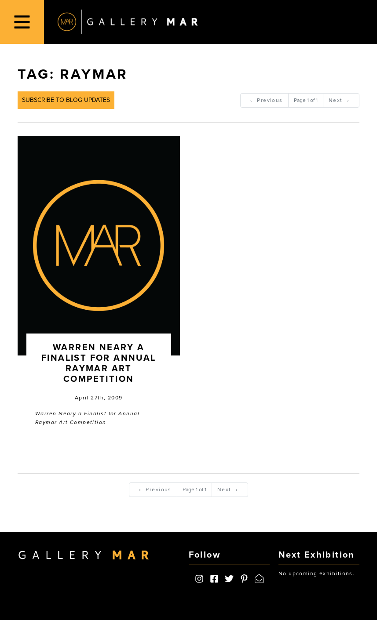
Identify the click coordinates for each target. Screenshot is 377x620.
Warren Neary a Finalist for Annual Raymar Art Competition (98, 363)
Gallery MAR (127, 22)
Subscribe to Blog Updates (66, 100)
